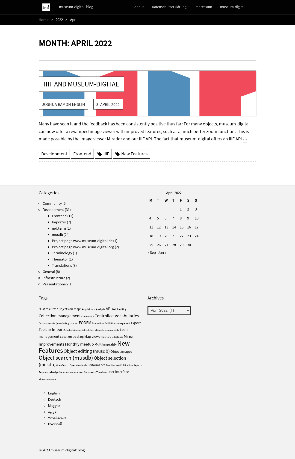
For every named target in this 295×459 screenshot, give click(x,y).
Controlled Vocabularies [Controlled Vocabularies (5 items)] (116, 315)
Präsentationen (55, 284)
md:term (59, 228)
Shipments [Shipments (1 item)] (90, 372)
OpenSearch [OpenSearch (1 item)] (62, 365)
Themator (60, 259)
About (139, 6)
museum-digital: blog (76, 6)
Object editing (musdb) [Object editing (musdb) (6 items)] (87, 351)
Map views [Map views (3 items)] (92, 336)
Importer (59, 222)
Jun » (162, 252)
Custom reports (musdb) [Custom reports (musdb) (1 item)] (52, 323)
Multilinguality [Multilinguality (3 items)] (105, 344)
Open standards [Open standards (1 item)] (78, 365)
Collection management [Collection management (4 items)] (60, 315)
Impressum (203, 6)
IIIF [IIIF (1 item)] (49, 330)
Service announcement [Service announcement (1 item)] (71, 372)
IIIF (106, 154)
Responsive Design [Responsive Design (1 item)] (49, 372)
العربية (53, 411)
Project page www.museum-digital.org (83, 246)
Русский (55, 423)
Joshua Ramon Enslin (63, 104)
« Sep (152, 252)
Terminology (62, 252)
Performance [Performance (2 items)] (96, 365)
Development (54, 154)
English (54, 393)
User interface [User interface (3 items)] (118, 371)
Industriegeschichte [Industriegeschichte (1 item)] (77, 330)
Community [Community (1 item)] (87, 316)
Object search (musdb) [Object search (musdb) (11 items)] (66, 357)
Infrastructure (54, 277)
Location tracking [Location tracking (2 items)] (72, 337)
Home (43, 19)
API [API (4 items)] (109, 308)
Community (52, 203)
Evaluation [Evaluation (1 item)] (98, 323)
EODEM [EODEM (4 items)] (85, 322)
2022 (59, 19)
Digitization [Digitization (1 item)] (71, 323)
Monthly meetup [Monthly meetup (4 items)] (79, 344)
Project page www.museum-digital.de (82, 240)
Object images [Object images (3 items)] (121, 351)
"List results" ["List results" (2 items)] (47, 309)
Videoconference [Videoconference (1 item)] (47, 379)
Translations (62, 265)
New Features (134, 154)
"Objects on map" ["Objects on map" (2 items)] (69, 309)
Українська (57, 418)
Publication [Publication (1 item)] (126, 365)
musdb (57, 234)
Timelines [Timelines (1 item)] (101, 372)
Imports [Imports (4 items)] (59, 329)
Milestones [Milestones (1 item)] (117, 336)
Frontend (82, 154)
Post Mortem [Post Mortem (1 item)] (113, 365)
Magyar (54, 405)
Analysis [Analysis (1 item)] (100, 309)
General (49, 271)
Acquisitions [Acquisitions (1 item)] (88, 309)
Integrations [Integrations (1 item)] (95, 330)
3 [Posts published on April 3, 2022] (196, 209)
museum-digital (232, 6)
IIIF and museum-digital (81, 84)
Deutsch (54, 399)
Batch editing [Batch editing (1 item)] (119, 309)
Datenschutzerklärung (169, 6)
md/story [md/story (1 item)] (106, 336)
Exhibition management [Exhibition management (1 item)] (117, 323)
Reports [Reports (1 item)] (137, 365)
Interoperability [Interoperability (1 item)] (110, 330)
